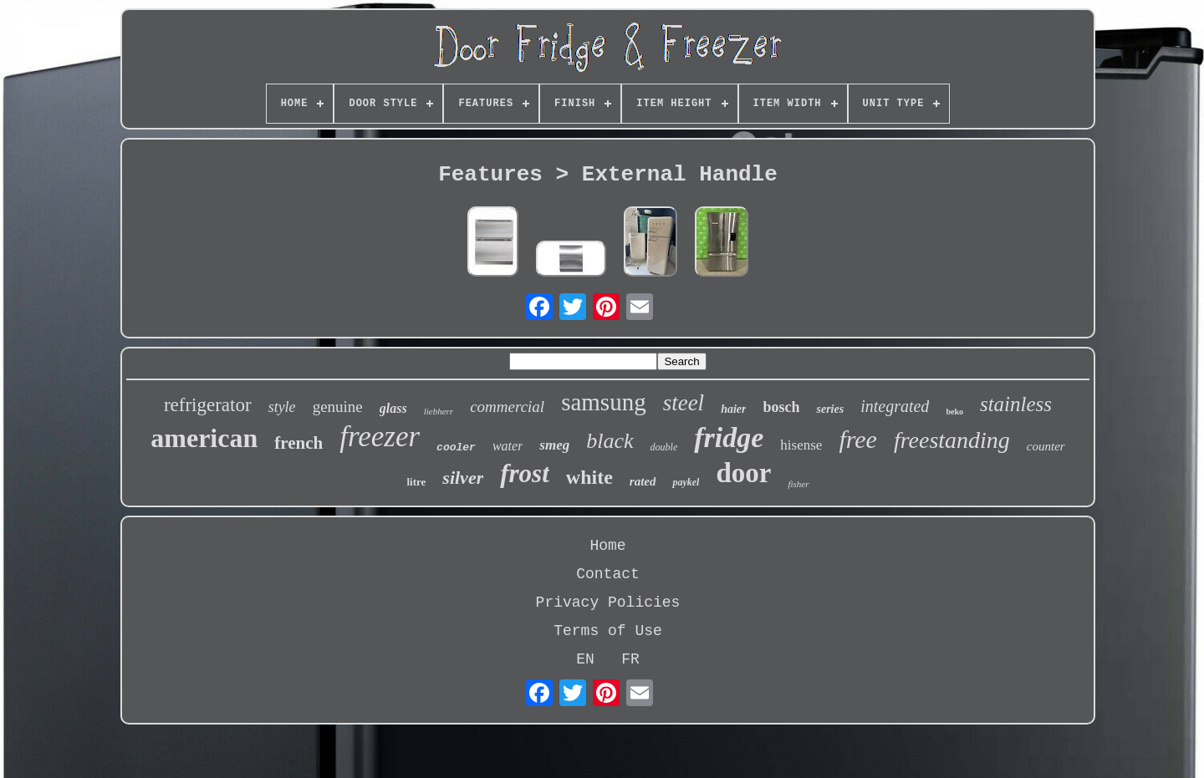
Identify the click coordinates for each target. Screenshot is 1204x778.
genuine (338, 406)
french (298, 443)
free (858, 439)
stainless (1016, 404)
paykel (685, 482)
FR (630, 659)
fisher (798, 484)
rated (643, 481)
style (282, 407)
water (507, 446)
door (743, 473)
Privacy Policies (608, 602)
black (609, 441)
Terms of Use (608, 631)
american (204, 438)
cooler (456, 447)
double (664, 447)
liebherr (438, 411)
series (830, 409)
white (589, 477)
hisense (801, 445)
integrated (894, 406)
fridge (728, 437)
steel (683, 402)
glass (393, 408)
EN (585, 659)
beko (954, 411)
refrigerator (208, 404)
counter (1046, 446)
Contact (608, 574)
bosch (781, 407)
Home (607, 545)
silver (462, 477)
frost (524, 473)
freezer (379, 436)
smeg (554, 445)
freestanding (952, 440)
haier (733, 409)
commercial (507, 406)
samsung (603, 402)
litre (416, 481)
